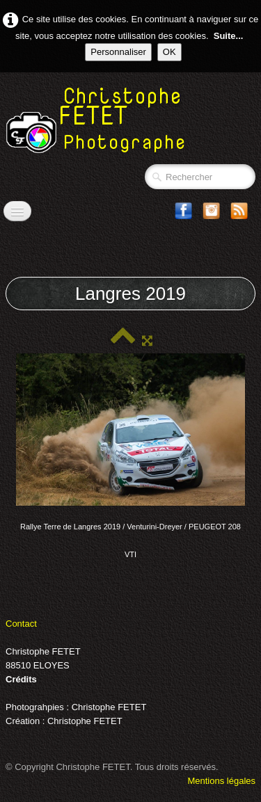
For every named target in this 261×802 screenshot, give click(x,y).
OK (169, 52)
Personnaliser (118, 52)
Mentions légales (221, 781)
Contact (21, 623)
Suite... (229, 36)
